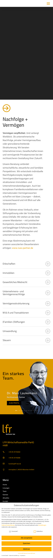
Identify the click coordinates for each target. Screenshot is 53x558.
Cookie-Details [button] (5, 555)
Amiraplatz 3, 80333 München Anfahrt (21, 470)
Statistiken (38, 531)
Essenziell (13, 531)
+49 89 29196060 (14, 452)
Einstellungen (42, 525)
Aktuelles (6, 498)
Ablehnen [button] (26, 549)
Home (5, 485)
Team (4, 491)
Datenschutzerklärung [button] (14, 555)
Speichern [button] (26, 543)
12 (35, 410)
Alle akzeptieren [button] (26, 538)
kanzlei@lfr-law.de (15, 464)
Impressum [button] (22, 555)
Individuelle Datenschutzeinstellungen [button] (26, 553)
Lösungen (6, 488)
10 (31, 410)
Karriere (5, 495)
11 (33, 410)
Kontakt (5, 501)
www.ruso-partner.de (22, 248)
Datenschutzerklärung (8, 525)
